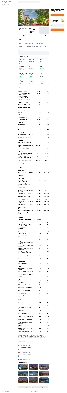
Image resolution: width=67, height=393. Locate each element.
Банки (41, 46)
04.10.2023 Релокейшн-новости (24, 344)
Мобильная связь (28, 46)
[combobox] (28, 2)
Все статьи (36, 391)
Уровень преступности (39, 43)
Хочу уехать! (7, 2)
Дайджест (62, 2)
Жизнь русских (21, 43)
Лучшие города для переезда (29, 43)
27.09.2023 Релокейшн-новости (24, 347)
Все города (25, 41)
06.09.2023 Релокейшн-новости (24, 358)
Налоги (37, 46)
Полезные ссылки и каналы (32, 41)
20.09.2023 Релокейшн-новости (24, 351)
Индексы (20, 41)
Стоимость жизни (21, 46)
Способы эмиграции (41, 41)
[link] (21, 387)
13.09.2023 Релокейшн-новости (24, 354)
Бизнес (33, 46)
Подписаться (57, 29)
